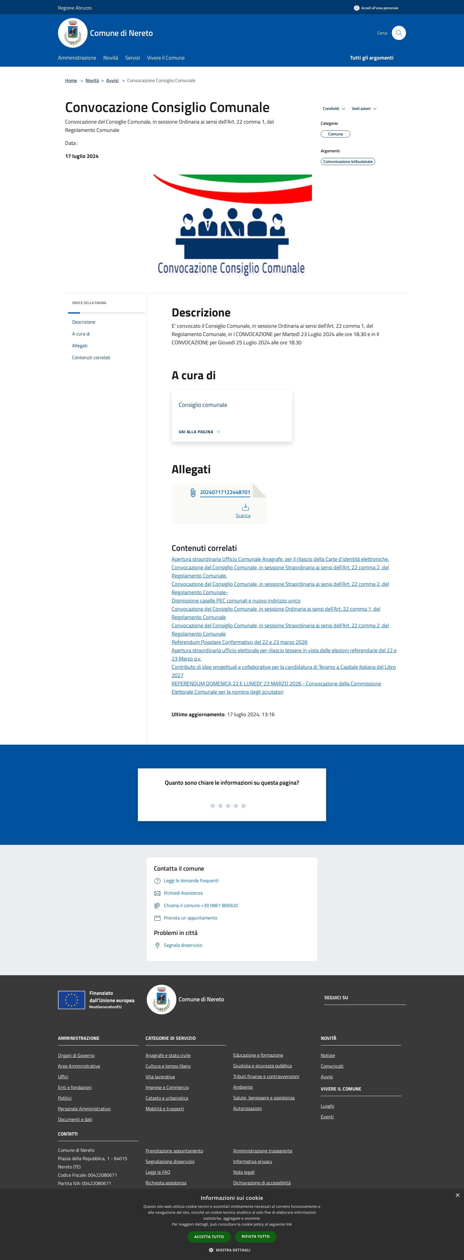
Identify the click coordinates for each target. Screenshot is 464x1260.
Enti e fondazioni (75, 1087)
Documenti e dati (75, 1119)
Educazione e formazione (258, 1054)
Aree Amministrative (79, 1065)
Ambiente (243, 1086)
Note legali (244, 1172)
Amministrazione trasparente (262, 1150)
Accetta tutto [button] (209, 1236)
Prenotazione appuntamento (174, 1150)
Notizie (328, 1055)
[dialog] (232, 1224)
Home (71, 80)
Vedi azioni (365, 108)
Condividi (335, 108)
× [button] (457, 1195)
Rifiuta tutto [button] (256, 1236)
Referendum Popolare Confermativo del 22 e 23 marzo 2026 (239, 642)
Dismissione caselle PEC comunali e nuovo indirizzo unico (236, 601)
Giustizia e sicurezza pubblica (262, 1065)
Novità (92, 80)
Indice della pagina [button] (89, 303)
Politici (65, 1097)
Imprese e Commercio (167, 1087)
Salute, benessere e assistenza (264, 1097)
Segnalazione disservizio (170, 1161)
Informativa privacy (252, 1161)
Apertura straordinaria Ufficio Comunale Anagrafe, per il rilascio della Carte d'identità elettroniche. (280, 559)
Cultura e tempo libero (168, 1065)
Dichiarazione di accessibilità (262, 1182)
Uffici (63, 1076)
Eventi (327, 1116)
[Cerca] (399, 33)
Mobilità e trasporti (165, 1108)
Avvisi (112, 80)
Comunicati (332, 1065)
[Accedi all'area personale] (376, 8)
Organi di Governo (76, 1055)
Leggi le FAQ (158, 1172)
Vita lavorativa (160, 1076)
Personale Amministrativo (84, 1108)
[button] (232, 1250)
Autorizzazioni (247, 1108)
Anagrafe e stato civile (168, 1055)
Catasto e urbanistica (167, 1097)
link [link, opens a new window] (289, 1224)
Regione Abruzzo (75, 7)
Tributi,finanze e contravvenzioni (266, 1076)
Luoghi (327, 1105)
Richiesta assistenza (166, 1182)
